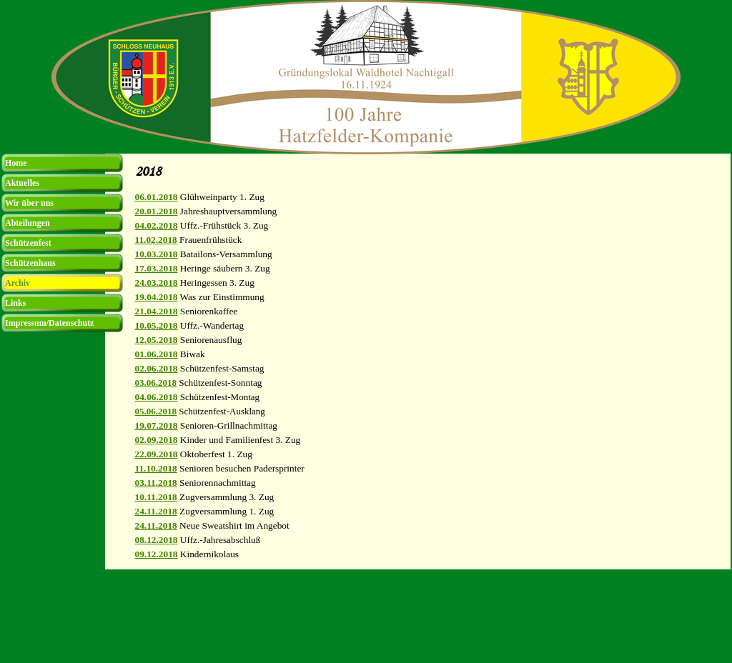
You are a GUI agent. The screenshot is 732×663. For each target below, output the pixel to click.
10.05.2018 (156, 325)
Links (15, 303)
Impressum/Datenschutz (49, 323)
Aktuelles (22, 183)
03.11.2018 (156, 482)
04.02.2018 (156, 225)
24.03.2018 (156, 282)
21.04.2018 (156, 311)
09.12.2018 (156, 554)
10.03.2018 (156, 254)
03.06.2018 (156, 382)
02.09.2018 (156, 439)
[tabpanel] (429, 376)
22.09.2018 (156, 454)
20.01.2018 (156, 211)
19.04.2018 (156, 296)
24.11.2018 (156, 511)
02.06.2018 (156, 368)
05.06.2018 (156, 411)
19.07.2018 (156, 425)
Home (16, 163)
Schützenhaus (30, 263)
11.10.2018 (156, 468)
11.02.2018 (156, 239)
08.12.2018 (156, 539)
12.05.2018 (156, 339)
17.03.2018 (156, 268)
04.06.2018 (156, 397)
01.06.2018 (156, 354)
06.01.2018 (156, 196)
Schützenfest (28, 243)
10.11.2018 (156, 497)
